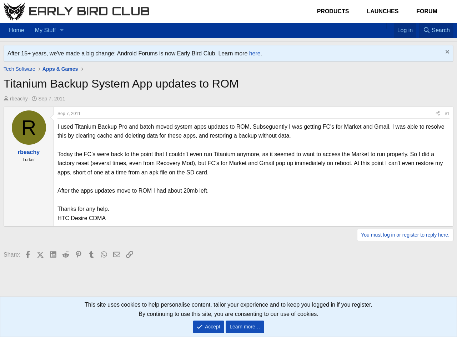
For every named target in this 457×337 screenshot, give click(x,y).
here (255, 53)
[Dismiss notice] (446, 52)
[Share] (437, 113)
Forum (426, 11)
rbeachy (19, 98)
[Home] (382, 26)
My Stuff (45, 30)
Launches (382, 11)
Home (16, 30)
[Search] (436, 30)
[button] (61, 30)
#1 (447, 113)
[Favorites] (390, 26)
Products (333, 11)
